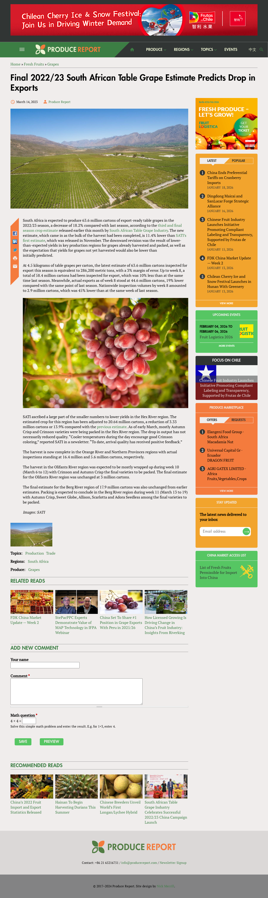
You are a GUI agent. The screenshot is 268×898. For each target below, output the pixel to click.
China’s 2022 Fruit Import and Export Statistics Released (25, 807)
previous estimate (112, 426)
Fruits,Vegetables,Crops (227, 478)
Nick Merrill (165, 886)
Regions (181, 49)
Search (261, 49)
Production (34, 553)
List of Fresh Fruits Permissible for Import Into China (218, 572)
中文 (252, 50)
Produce (154, 49)
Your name (19, 659)
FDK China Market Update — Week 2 (25, 620)
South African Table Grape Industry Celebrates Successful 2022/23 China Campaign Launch (166, 812)
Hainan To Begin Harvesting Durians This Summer (75, 807)
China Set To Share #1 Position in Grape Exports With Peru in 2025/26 (121, 622)
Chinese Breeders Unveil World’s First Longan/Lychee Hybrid (120, 807)
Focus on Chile (226, 360)
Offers (212, 420)
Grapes (34, 569)
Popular (238, 160)
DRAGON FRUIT (220, 460)
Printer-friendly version (15, 258)
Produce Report (60, 102)
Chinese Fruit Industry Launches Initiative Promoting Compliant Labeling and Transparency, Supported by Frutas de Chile (230, 232)
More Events (226, 346)
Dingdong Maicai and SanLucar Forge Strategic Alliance (228, 201)
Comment (20, 675)
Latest (211, 160)
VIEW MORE (226, 303)
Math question (23, 715)
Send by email (15, 266)
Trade (50, 553)
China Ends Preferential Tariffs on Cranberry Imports (227, 177)
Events (230, 50)
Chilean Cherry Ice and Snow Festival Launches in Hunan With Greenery (229, 281)
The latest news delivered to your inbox (223, 517)
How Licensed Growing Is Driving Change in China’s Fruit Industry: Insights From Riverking (165, 625)
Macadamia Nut (220, 441)
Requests (239, 420)
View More (226, 491)
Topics (207, 49)
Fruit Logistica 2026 (216, 336)
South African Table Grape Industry (139, 230)
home (132, 49)
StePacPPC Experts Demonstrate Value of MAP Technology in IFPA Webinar (76, 625)
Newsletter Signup (173, 863)
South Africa (38, 561)
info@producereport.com (139, 863)
